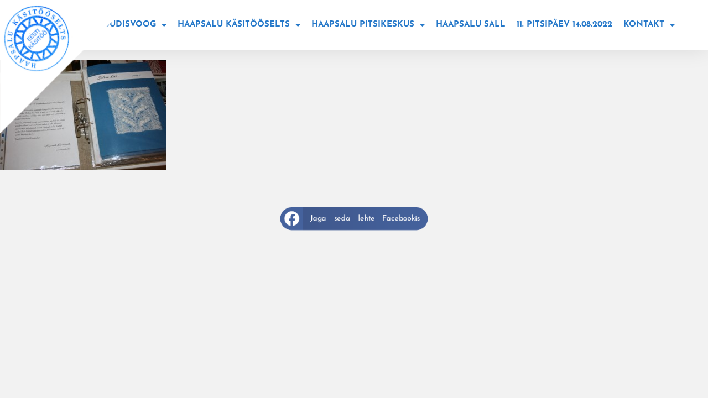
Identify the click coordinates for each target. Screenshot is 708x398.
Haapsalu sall (471, 24)
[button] (353, 218)
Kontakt (649, 25)
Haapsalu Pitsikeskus (368, 25)
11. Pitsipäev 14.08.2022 (564, 24)
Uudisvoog (134, 25)
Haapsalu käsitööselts (239, 25)
